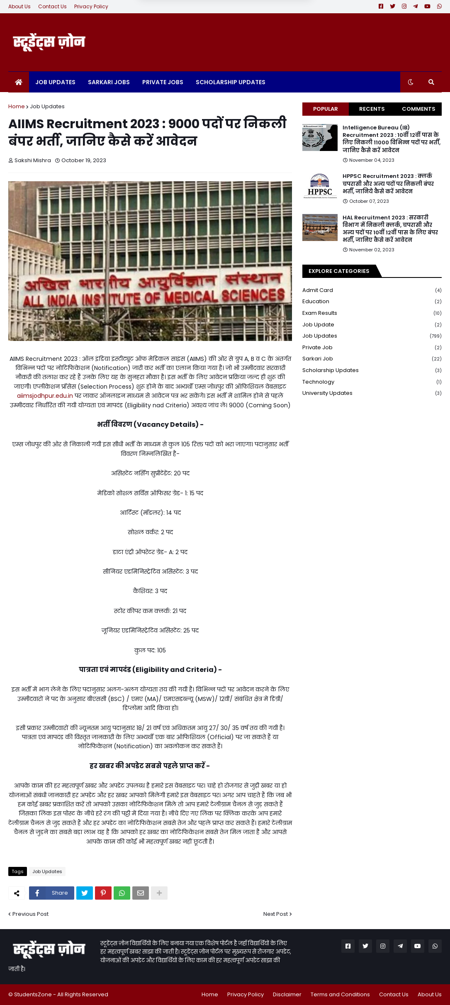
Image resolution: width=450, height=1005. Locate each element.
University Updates (372, 393)
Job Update (372, 325)
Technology (372, 382)
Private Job (372, 347)
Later (184, 19)
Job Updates (47, 106)
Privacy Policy (91, 6)
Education (372, 301)
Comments (418, 109)
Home (16, 106)
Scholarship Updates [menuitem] (230, 82)
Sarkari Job (372, 359)
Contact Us (52, 6)
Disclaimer (287, 994)
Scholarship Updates (372, 370)
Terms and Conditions (340, 994)
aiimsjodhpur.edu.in (45, 396)
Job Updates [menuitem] (55, 82)
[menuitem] (18, 82)
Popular (325, 109)
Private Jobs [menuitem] (162, 82)
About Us (19, 6)
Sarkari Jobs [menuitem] (109, 82)
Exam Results (372, 313)
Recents (372, 109)
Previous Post (30, 914)
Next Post (275, 914)
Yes (268, 19)
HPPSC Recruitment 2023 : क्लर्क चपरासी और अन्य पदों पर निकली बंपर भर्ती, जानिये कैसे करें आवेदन (388, 184)
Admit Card (372, 290)
